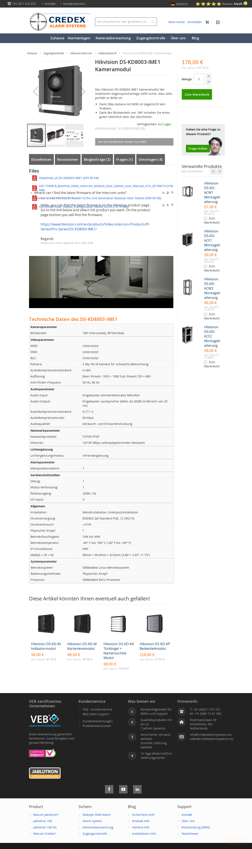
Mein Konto (176, 22)
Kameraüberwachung (98, 827)
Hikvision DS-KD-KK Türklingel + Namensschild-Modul (118, 651)
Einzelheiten (41, 159)
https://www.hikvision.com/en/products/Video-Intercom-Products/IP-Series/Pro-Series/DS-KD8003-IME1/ (95, 226)
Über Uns (188, 821)
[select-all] (192, 171)
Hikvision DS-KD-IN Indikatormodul (46, 646)
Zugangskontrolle (54, 53)
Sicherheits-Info (143, 815)
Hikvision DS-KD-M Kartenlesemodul (82, 646)
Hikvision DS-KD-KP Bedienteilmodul (155, 646)
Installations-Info (144, 834)
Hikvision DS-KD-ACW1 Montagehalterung (213, 192)
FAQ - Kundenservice (97, 709)
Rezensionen (67, 159)
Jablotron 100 (42, 821)
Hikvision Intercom (81, 53)
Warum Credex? (44, 834)
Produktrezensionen (97, 726)
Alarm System (92, 821)
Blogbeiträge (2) (97, 159)
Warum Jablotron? (45, 815)
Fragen (124, 159)
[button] (35, 91)
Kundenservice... (73, 4)
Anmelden (194, 22)
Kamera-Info (141, 827)
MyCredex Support (96, 714)
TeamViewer (190, 834)
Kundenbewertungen (98, 721)
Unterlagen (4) (151, 159)
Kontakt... (49, 4)
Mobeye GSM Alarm (96, 815)
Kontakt (187, 815)
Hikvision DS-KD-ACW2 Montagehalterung (213, 288)
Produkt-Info (141, 821)
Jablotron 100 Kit (45, 827)
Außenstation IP (107, 53)
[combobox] (126, 21)
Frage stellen (197, 148)
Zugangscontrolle (95, 834)
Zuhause (32, 53)
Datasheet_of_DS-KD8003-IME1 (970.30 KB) (69, 178)
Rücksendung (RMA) (196, 827)
